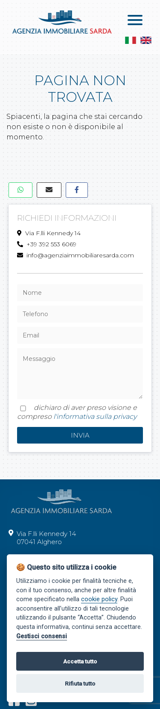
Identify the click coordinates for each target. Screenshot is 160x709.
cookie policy (99, 599)
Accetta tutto (80, 661)
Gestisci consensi (41, 636)
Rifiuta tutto (80, 683)
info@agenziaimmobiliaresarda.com (75, 255)
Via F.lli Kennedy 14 (49, 233)
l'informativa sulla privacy (95, 416)
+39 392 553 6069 (46, 244)
